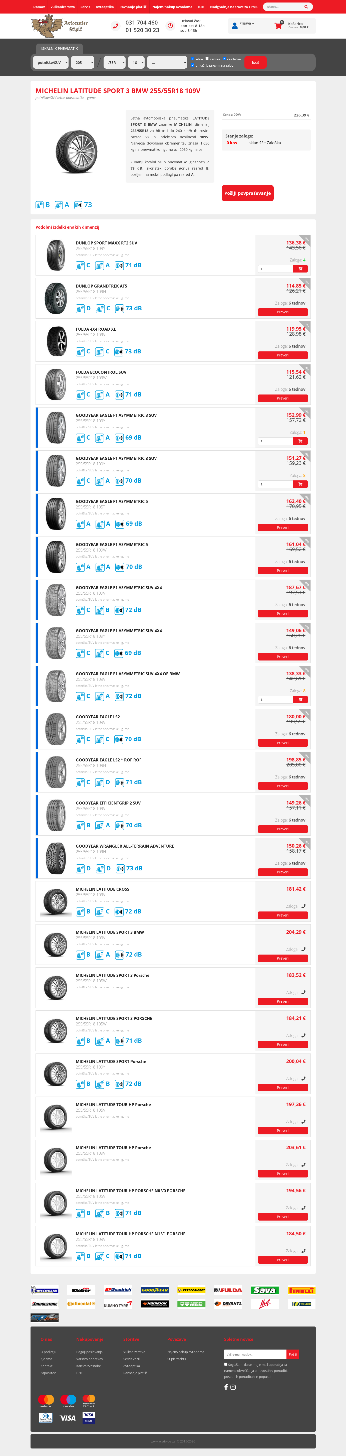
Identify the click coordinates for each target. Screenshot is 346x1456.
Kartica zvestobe (88, 1366)
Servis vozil (131, 1359)
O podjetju (48, 1352)
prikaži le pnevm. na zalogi (214, 65)
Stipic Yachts (176, 1359)
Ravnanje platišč (133, 7)
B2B (201, 7)
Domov (39, 7)
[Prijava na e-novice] (292, 1354)
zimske (212, 59)
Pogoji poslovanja (89, 1352)
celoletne (232, 59)
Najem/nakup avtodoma (172, 7)
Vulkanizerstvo (63, 7)
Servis (85, 7)
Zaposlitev (48, 1373)
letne (197, 59)
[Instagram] (233, 1387)
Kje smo (46, 1359)
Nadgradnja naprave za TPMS (233, 7)
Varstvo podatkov (89, 1359)
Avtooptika (105, 7)
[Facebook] (226, 1387)
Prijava (246, 23)
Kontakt (47, 1366)
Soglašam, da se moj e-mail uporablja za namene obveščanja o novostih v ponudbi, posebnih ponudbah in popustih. (255, 1370)
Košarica (295, 23)
